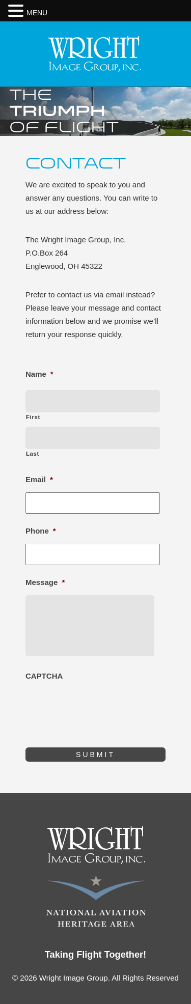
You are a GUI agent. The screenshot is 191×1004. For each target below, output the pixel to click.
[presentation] (102, 709)
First (33, 417)
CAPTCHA (44, 676)
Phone (40, 530)
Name (39, 374)
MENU (36, 13)
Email (39, 479)
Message (45, 582)
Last (32, 454)
